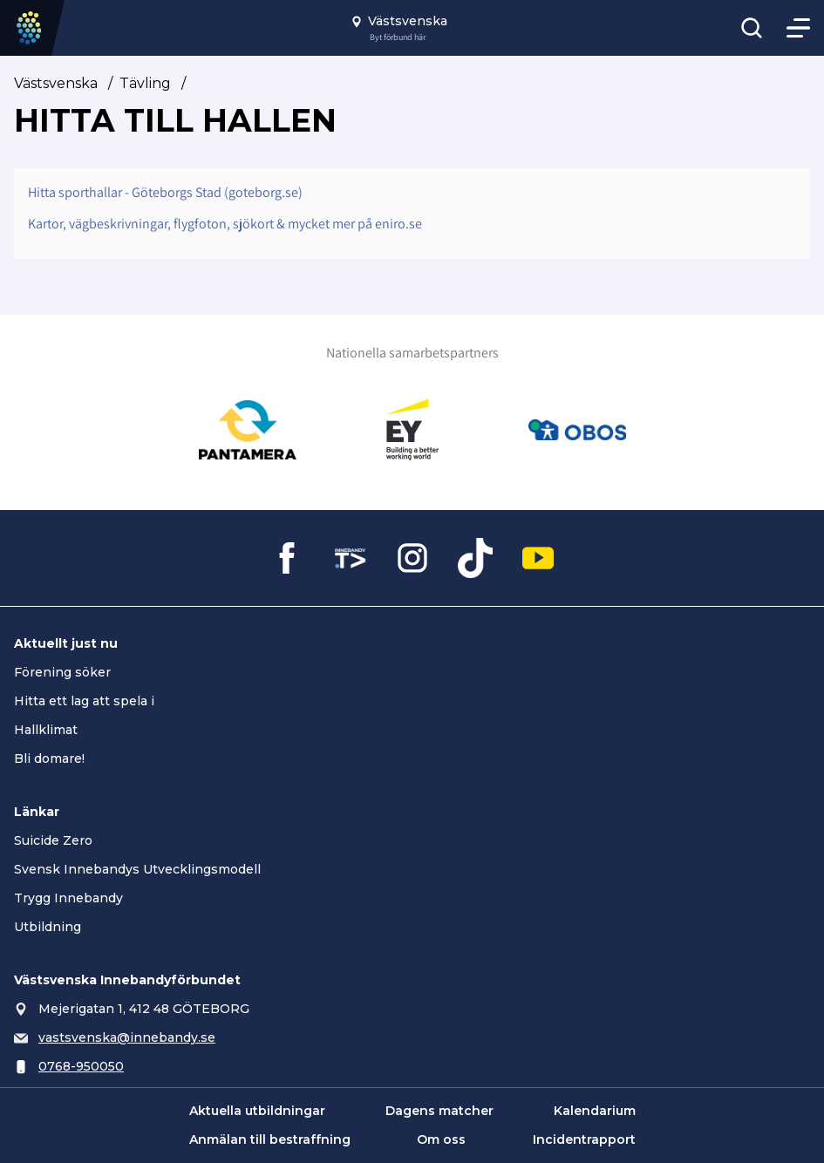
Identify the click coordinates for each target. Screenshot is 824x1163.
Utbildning (47, 927)
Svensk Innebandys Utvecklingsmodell (137, 869)
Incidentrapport (584, 1139)
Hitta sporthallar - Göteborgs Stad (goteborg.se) (165, 192)
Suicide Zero (53, 840)
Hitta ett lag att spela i (84, 701)
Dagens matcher (439, 1111)
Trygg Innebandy (68, 898)
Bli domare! (49, 758)
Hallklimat (46, 730)
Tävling (145, 83)
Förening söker (62, 672)
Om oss (441, 1139)
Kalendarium (595, 1111)
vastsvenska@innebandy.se (126, 1037)
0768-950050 (81, 1066)
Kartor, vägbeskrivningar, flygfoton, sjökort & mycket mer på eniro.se (225, 223)
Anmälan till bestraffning (270, 1139)
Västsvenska (56, 83)
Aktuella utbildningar (257, 1111)
